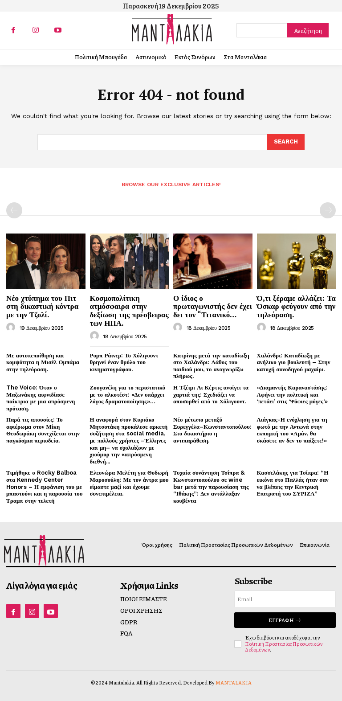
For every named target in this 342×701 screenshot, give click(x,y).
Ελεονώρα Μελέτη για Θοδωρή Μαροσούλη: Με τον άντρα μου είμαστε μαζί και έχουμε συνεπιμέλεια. (129, 483)
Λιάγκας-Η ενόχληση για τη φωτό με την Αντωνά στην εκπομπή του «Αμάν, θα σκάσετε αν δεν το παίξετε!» (292, 430)
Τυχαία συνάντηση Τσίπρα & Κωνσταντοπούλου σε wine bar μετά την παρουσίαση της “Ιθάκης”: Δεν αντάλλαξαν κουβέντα (211, 486)
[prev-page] (14, 210)
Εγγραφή (285, 620)
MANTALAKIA (234, 682)
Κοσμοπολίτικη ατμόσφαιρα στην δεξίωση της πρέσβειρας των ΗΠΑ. (129, 310)
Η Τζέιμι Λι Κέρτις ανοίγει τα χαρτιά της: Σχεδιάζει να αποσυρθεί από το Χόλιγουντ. (210, 394)
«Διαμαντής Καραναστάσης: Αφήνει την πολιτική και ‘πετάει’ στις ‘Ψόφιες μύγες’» (292, 394)
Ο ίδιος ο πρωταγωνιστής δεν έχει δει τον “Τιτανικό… (212, 306)
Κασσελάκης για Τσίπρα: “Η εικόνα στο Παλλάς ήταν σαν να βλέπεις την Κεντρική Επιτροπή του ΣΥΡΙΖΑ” (293, 483)
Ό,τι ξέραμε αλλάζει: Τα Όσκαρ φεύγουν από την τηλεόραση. (296, 306)
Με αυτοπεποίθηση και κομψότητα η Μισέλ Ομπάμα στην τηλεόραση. (42, 362)
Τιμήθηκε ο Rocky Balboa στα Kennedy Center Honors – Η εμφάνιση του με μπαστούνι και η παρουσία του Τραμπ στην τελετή (44, 486)
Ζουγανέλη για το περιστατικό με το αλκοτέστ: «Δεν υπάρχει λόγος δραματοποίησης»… (128, 394)
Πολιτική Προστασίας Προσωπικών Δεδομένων (283, 646)
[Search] (308, 30)
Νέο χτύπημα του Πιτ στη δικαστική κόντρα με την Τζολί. (42, 306)
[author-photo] (12, 327)
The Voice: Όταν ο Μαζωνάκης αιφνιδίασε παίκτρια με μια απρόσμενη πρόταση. (40, 398)
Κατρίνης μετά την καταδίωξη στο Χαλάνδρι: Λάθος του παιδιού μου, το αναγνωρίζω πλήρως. (211, 366)
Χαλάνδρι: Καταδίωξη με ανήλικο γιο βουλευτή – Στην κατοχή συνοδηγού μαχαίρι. (293, 362)
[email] (285, 599)
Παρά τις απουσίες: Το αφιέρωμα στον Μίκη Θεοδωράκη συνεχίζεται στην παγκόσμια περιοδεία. (43, 430)
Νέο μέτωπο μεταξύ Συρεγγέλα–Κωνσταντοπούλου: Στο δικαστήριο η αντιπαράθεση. (212, 430)
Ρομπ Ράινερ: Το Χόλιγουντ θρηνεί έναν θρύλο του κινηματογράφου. (124, 362)
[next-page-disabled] (328, 210)
